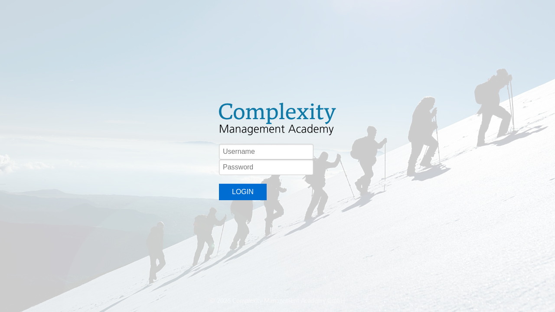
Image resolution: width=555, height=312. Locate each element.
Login (243, 191)
